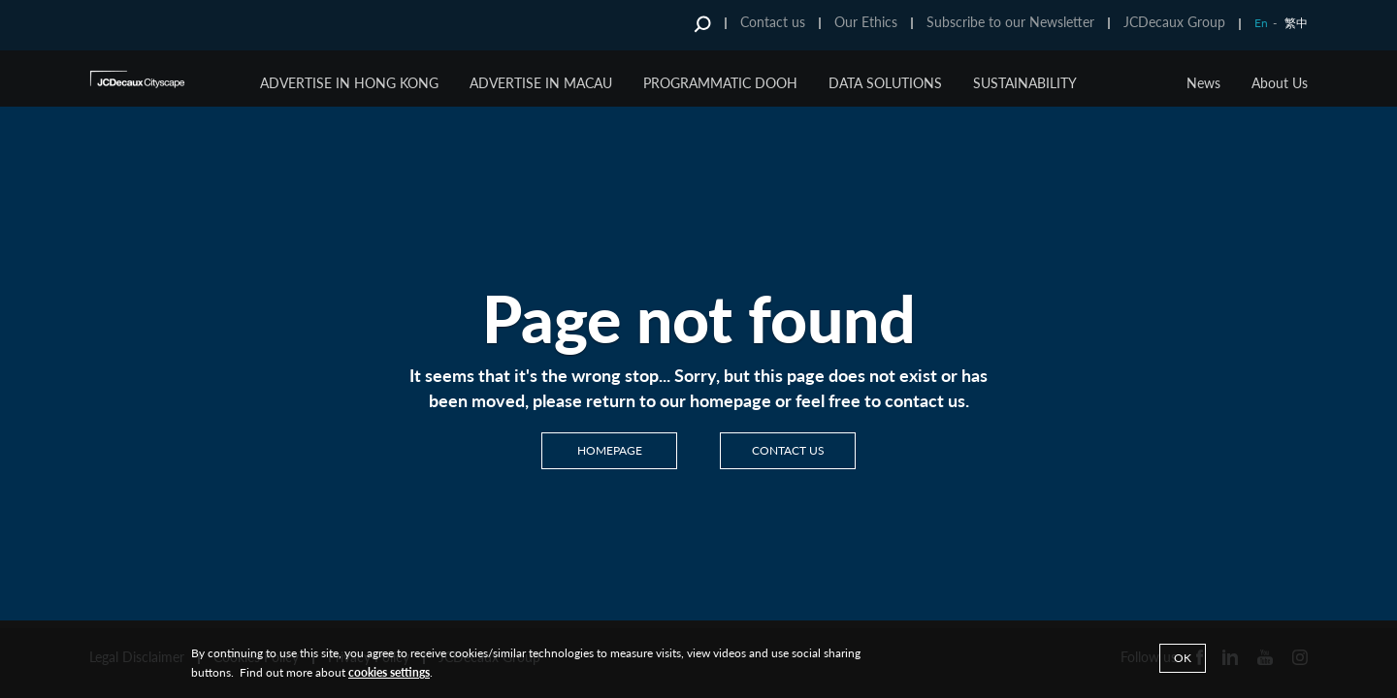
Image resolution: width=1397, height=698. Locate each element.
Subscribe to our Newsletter (1010, 22)
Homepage (609, 450)
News (1203, 83)
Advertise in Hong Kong (349, 83)
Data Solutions (885, 83)
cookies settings (389, 672)
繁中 (1296, 23)
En (1261, 23)
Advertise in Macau (541, 83)
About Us (1279, 83)
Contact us (772, 22)
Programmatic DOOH (720, 83)
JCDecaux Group (1174, 22)
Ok (1182, 657)
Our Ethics (865, 22)
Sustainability (1025, 83)
